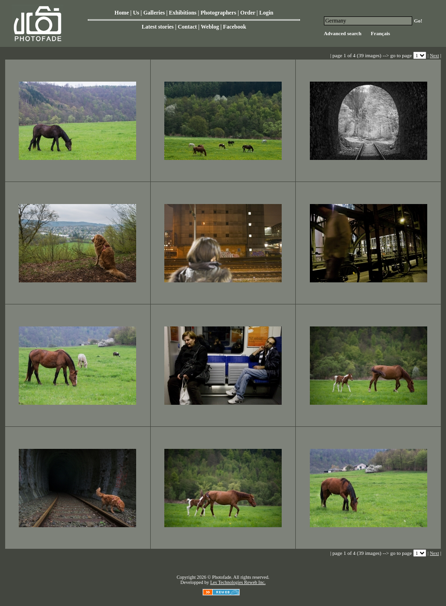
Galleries (154, 12)
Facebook (234, 26)
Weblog (210, 26)
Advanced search (342, 33)
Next (434, 55)
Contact (187, 26)
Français (380, 33)
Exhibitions (183, 12)
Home (122, 12)
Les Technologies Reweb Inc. (238, 582)
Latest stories (158, 26)
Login (266, 12)
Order (247, 12)
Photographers (218, 12)
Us (136, 12)
